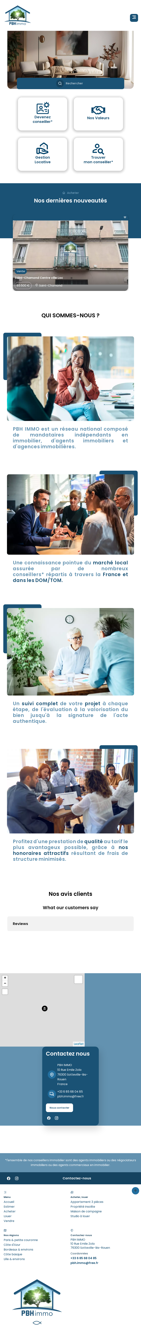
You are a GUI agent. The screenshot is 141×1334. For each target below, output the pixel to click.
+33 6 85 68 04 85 (70, 1062)
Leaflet (79, 1014)
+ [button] (5, 948)
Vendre (9, 1191)
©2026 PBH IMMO (16, 1310)
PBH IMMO (64, 1035)
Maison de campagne (86, 1181)
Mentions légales (44, 1310)
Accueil (9, 1172)
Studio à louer (80, 1186)
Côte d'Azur (12, 1215)
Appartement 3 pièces (86, 1172)
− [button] (5, 954)
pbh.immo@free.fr (70, 1066)
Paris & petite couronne (21, 1210)
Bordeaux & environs (18, 1220)
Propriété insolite (82, 1177)
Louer (8, 1186)
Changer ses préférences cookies (28, 1315)
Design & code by (9, 1326)
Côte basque (13, 1224)
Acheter (10, 1181)
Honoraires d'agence (75, 1310)
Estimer (9, 1177)
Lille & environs (14, 1229)
